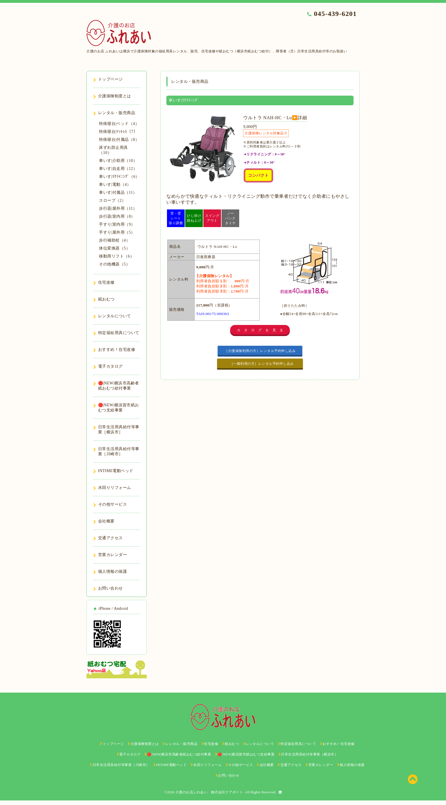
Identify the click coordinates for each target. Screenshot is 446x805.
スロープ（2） (112, 200)
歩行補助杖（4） (114, 240)
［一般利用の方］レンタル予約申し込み (262, 364)
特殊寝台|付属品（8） (119, 139)
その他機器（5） (114, 264)
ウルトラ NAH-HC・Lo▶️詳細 (275, 117)
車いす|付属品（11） (118, 192)
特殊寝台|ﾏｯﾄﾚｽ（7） (118, 131)
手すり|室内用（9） (117, 224)
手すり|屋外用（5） (117, 232)
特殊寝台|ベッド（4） (119, 124)
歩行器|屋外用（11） (118, 208)
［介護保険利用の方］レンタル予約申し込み (260, 351)
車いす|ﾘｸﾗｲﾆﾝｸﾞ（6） (119, 176)
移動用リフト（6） (116, 256)
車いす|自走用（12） (118, 168)
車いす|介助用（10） (118, 160)
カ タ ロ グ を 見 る (260, 330)
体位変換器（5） (114, 248)
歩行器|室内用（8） (117, 216)
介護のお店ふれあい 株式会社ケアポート (209, 792)
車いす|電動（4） (115, 184)
